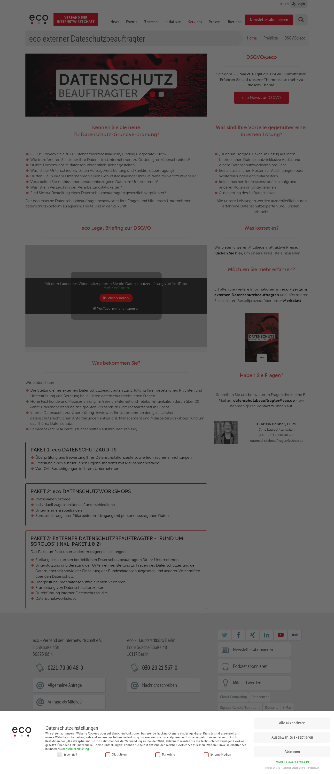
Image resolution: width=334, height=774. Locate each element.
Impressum (313, 766)
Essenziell (67, 753)
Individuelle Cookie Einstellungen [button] (292, 760)
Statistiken (116, 753)
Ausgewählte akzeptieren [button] (292, 735)
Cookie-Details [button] (272, 766)
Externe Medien (217, 753)
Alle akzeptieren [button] (292, 721)
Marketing (165, 753)
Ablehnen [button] (292, 750)
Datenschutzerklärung (74, 747)
